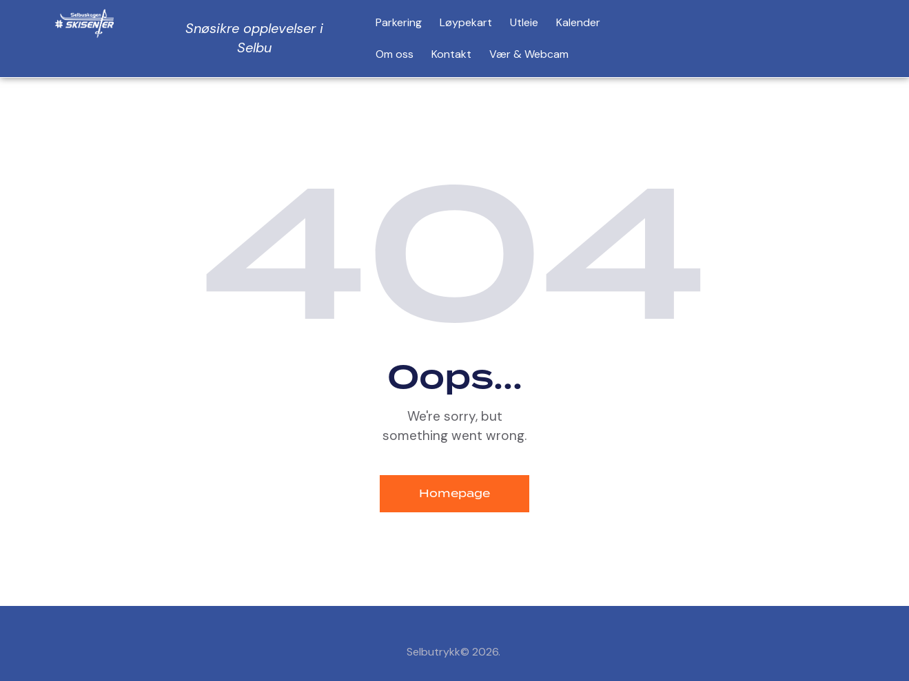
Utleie (524, 22)
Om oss (394, 54)
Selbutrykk (433, 652)
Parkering (399, 22)
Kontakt (451, 54)
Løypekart (466, 22)
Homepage (454, 493)
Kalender (578, 22)
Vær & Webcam (529, 54)
